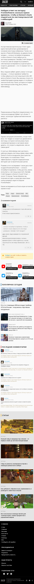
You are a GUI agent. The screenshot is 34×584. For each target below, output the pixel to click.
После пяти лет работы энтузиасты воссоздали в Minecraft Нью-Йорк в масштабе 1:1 (20, 328)
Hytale (3, 436)
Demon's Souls (20, 193)
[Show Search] (21, 2)
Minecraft (12, 324)
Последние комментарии (14, 347)
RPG (27, 193)
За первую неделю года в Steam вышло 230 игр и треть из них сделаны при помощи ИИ (16, 356)
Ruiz (8, 205)
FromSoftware (24, 196)
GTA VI (3, 303)
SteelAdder (7, 374)
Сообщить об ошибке (8, 542)
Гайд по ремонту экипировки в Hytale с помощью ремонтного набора (14, 464)
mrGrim (6, 398)
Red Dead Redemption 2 (16, 314)
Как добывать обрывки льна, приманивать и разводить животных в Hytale (16, 489)
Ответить (29, 205)
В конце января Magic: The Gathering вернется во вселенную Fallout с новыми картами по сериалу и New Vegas (17, 406)
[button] (3, 5)
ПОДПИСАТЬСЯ (11, 268)
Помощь (4, 538)
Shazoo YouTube (6, 565)
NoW (9, 23)
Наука (12, 193)
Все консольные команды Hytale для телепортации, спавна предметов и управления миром (13, 515)
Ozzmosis (9, 222)
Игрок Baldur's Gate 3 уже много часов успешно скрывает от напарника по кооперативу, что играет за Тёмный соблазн (17, 369)
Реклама (4, 531)
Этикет (3, 535)
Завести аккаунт (6, 550)
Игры (7, 193)
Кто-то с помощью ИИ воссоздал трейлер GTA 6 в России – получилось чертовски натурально (16, 307)
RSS (2, 540)
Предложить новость (8, 555)
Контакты (4, 533)
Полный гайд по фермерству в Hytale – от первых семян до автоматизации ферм (15, 439)
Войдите (8, 255)
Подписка (4, 552)
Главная (4, 529)
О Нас (3, 527)
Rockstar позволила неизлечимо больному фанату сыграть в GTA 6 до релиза (21, 338)
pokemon (6, 350)
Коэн (6, 23)
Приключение (15, 196)
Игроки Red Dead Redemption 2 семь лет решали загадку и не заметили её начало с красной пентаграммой (20, 318)
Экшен (8, 196)
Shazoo (3, 563)
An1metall (6, 361)
